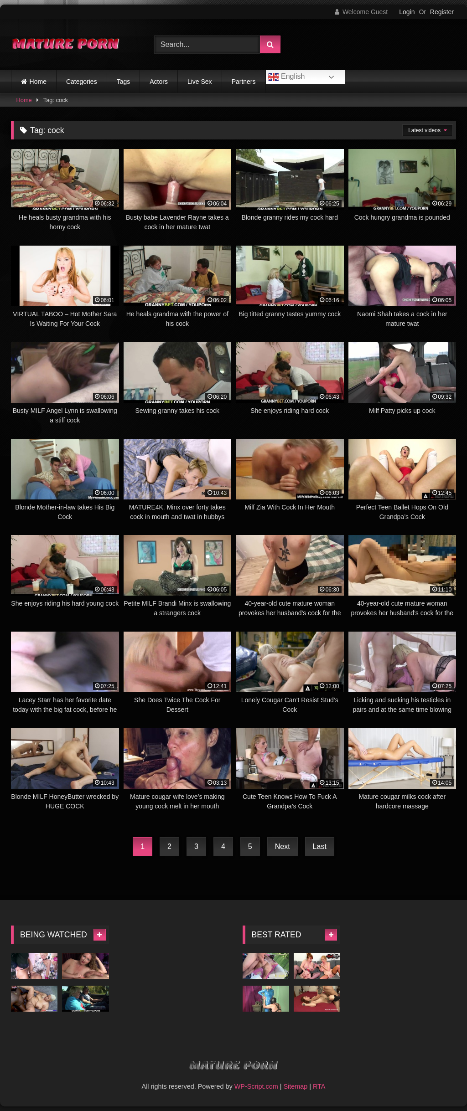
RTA (319, 1086)
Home (38, 81)
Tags (123, 81)
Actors (159, 81)
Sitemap (295, 1086)
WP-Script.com (256, 1086)
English (286, 77)
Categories (81, 81)
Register (442, 11)
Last (320, 846)
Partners (244, 81)
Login (407, 11)
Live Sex (199, 81)
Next (282, 846)
